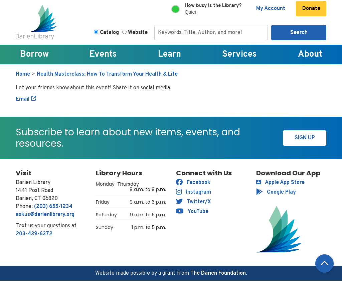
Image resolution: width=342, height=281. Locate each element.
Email (22, 99)
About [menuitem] (310, 54)
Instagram (193, 192)
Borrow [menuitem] (34, 54)
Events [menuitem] (103, 54)
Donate (311, 8)
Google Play (276, 192)
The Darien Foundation (218, 273)
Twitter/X (193, 202)
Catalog (109, 32)
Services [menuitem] (239, 54)
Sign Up (305, 138)
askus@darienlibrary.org (45, 214)
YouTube (192, 211)
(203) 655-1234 (53, 206)
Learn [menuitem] (169, 54)
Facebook (193, 182)
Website (138, 32)
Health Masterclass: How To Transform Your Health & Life (107, 74)
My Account (270, 8)
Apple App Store (280, 182)
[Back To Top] (324, 263)
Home (23, 74)
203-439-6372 (34, 234)
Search (299, 32)
